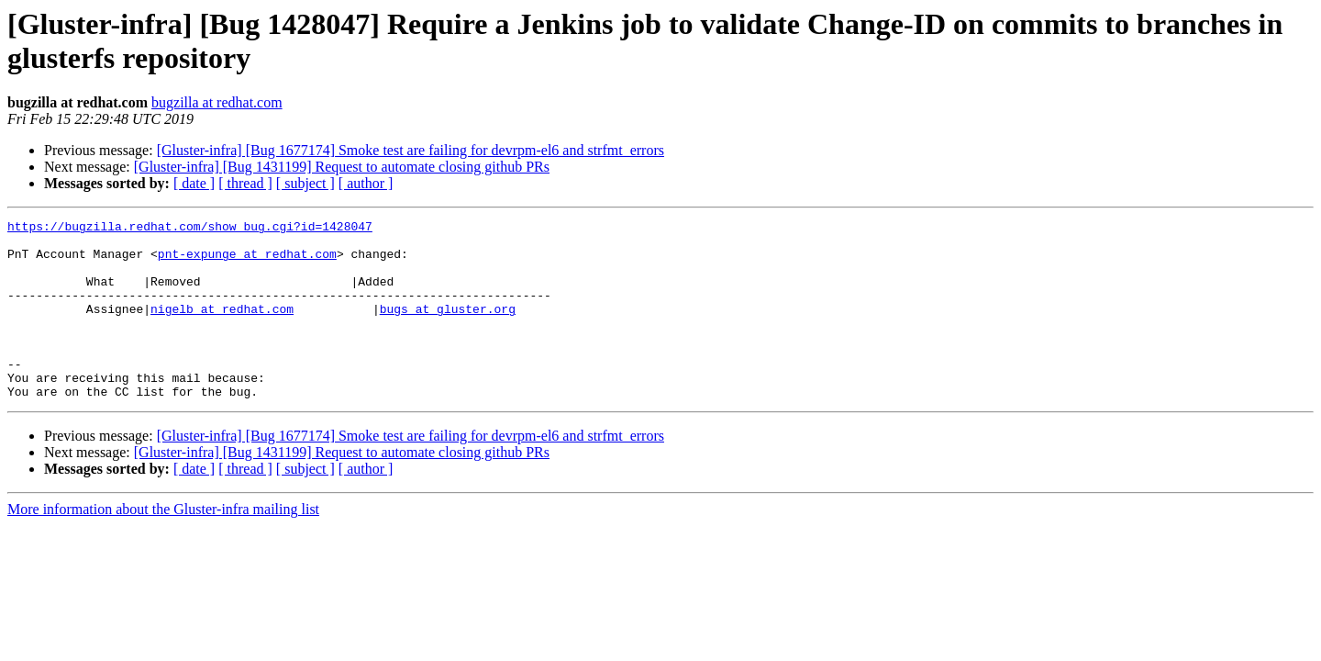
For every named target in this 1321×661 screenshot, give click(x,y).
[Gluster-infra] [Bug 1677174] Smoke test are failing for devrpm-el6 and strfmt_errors (410, 150)
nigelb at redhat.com (222, 327)
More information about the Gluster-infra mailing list (163, 545)
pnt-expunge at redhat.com (247, 261)
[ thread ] (245, 183)
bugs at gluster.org (448, 327)
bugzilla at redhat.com (217, 102)
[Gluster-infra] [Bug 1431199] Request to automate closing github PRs (341, 166)
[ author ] (366, 183)
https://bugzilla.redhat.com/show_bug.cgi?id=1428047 (189, 228)
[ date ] (194, 183)
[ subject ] (305, 183)
